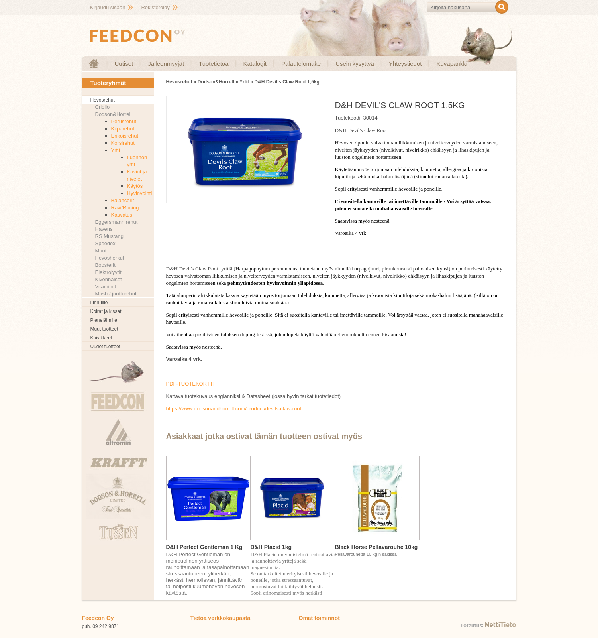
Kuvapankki (451, 63)
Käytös (135, 186)
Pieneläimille (103, 320)
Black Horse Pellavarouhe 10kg (376, 547)
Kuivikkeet (101, 338)
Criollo (102, 107)
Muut (101, 251)
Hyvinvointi (139, 193)
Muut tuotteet (104, 329)
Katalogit (255, 63)
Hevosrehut (102, 100)
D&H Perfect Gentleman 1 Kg (204, 547)
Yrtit (115, 150)
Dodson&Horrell (113, 114)
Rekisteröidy (155, 7)
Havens (104, 229)
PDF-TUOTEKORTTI (190, 384)
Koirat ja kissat (106, 311)
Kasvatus (121, 215)
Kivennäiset (108, 279)
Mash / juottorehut (116, 294)
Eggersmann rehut (116, 222)
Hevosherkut (109, 258)
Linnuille (99, 302)
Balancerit (122, 200)
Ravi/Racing (125, 208)
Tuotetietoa (214, 63)
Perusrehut (124, 121)
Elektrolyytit (108, 272)
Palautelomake (301, 63)
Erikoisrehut (125, 136)
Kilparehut (123, 129)
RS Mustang (109, 236)
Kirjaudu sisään (107, 7)
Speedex (105, 243)
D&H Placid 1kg (271, 547)
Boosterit (105, 265)
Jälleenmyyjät (166, 63)
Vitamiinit (105, 286)
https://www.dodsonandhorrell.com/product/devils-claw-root (234, 409)
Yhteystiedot (405, 63)
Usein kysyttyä (354, 63)
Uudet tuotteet (105, 346)
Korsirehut (123, 143)
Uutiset (124, 63)
